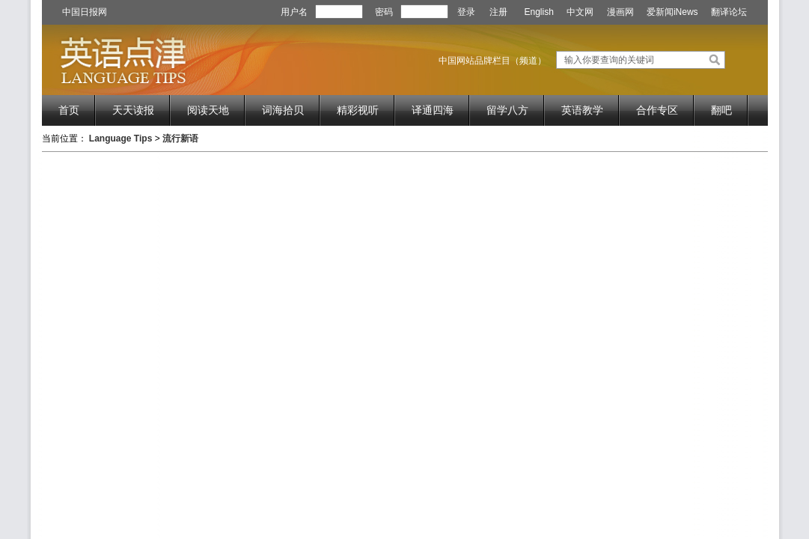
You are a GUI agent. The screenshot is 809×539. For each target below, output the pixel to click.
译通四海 (433, 110)
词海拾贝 (283, 110)
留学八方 (507, 110)
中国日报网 (84, 12)
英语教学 (582, 110)
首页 (68, 110)
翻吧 (721, 110)
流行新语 (180, 138)
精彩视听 (358, 110)
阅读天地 (208, 110)
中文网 (580, 12)
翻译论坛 (729, 12)
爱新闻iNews (672, 12)
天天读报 (133, 110)
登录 (466, 12)
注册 (498, 12)
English (539, 12)
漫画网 (620, 12)
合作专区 (657, 110)
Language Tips (120, 138)
